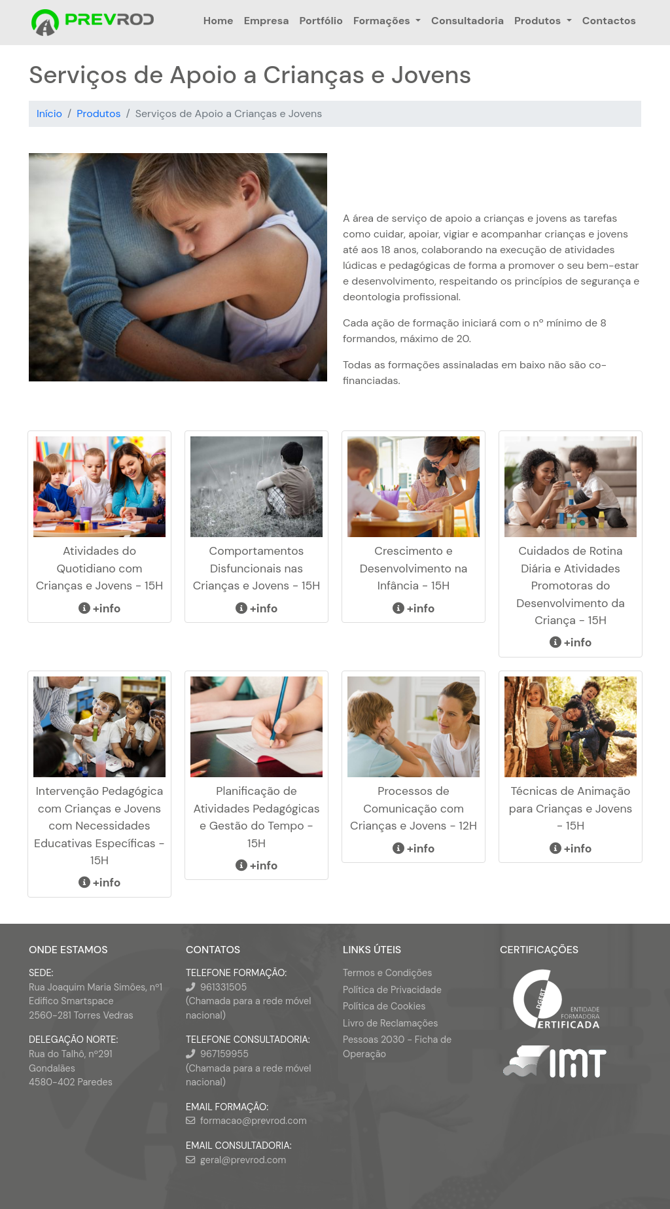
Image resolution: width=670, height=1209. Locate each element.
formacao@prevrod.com (253, 1121)
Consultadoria (467, 20)
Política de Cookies (384, 1006)
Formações (381, 20)
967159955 (224, 1054)
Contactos (609, 20)
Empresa (266, 20)
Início (49, 113)
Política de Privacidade (392, 990)
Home (218, 20)
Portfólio (321, 20)
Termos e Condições (387, 973)
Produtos (537, 20)
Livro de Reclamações (390, 1023)
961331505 (223, 987)
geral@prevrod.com (243, 1160)
